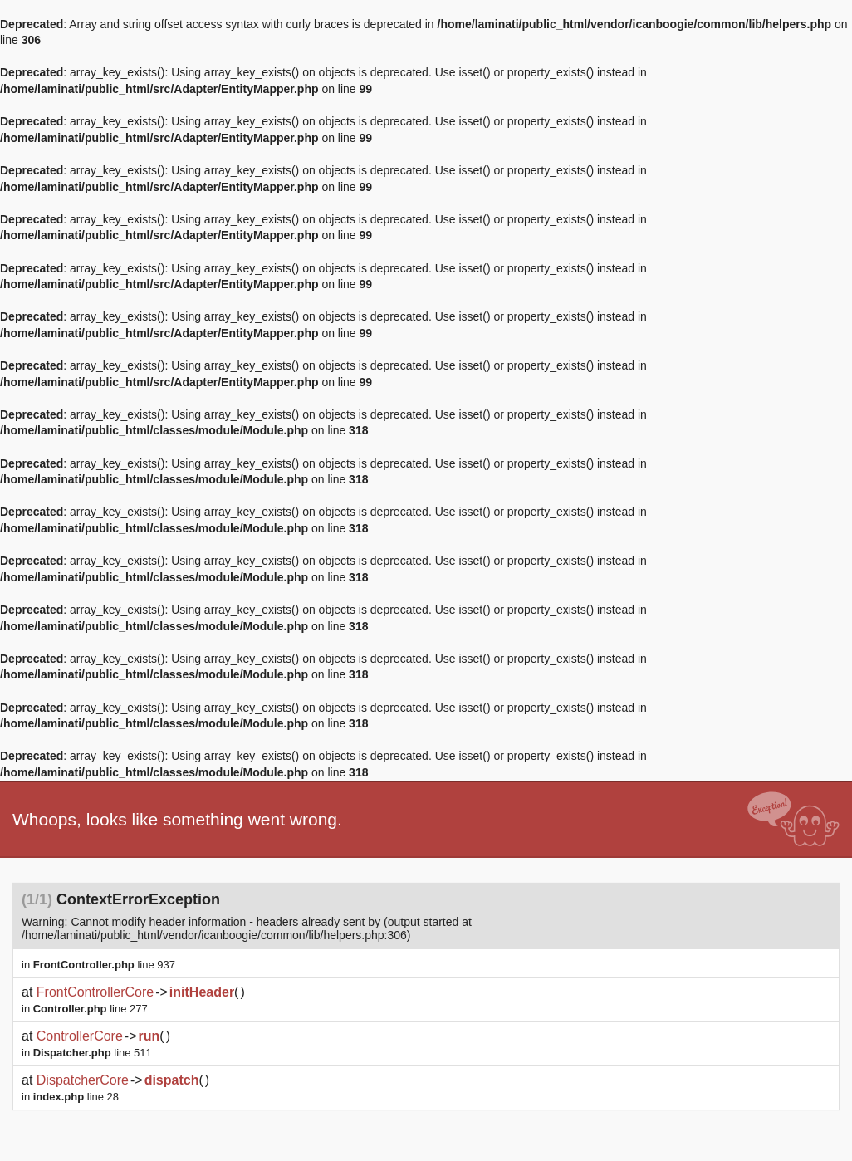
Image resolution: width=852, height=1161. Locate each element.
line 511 (92, 1052)
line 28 (76, 1096)
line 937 (104, 964)
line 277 (90, 1008)
